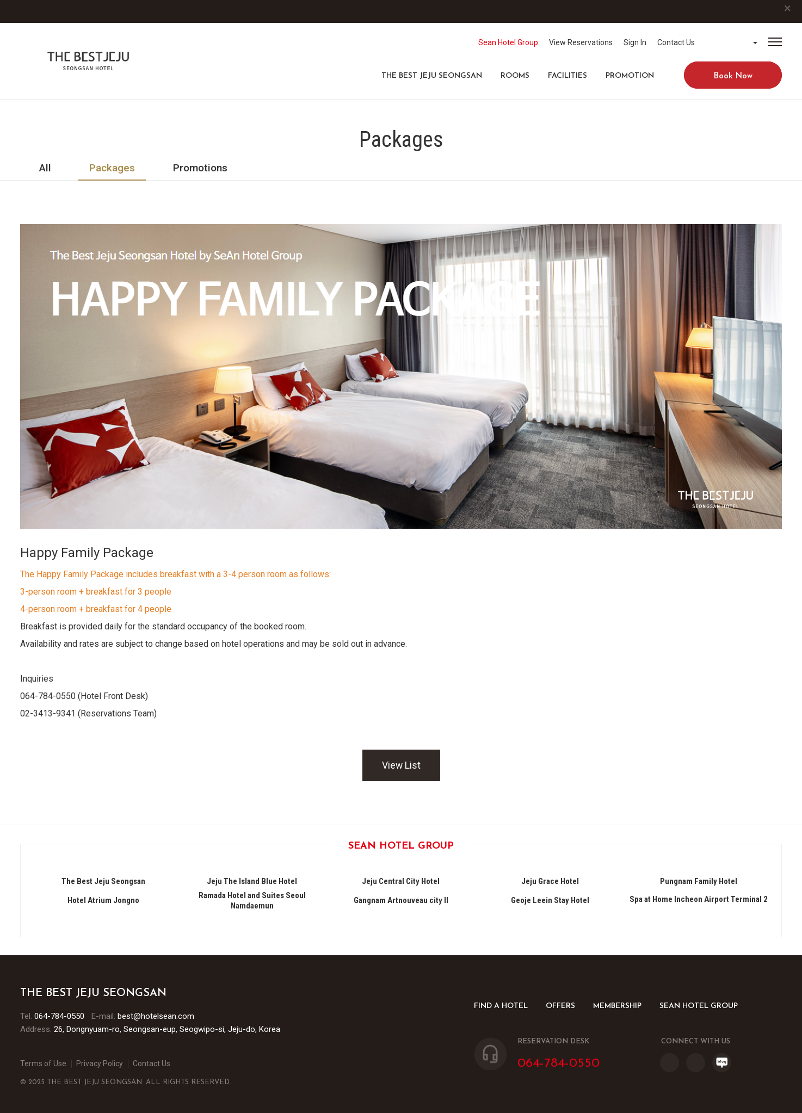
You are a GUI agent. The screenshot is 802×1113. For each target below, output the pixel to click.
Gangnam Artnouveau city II (401, 900)
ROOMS (515, 76)
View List (401, 765)
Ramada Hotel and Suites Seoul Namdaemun (252, 901)
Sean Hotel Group (508, 42)
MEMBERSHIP (617, 1006)
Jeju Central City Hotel (401, 881)
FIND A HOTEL (501, 1006)
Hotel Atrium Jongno (103, 900)
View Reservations (581, 42)
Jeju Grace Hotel (550, 881)
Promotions (200, 168)
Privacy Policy (99, 1063)
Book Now (733, 76)
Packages (112, 168)
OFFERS (560, 1006)
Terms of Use (43, 1063)
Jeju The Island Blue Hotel (252, 881)
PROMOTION (630, 76)
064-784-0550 (59, 1016)
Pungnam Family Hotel (698, 881)
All (45, 168)
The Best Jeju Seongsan (431, 76)
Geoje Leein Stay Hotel (550, 900)
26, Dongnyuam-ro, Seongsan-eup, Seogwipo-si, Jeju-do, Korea (167, 1029)
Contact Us (676, 42)
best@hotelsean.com (156, 1016)
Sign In (635, 42)
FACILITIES (567, 76)
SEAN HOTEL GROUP (698, 1006)
